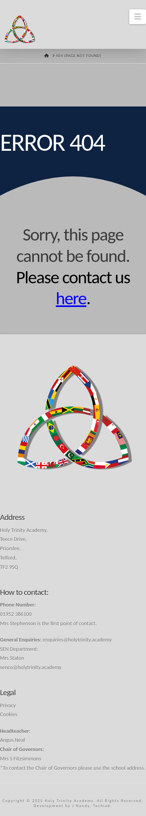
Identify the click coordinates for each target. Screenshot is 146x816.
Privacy (8, 705)
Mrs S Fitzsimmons (20, 758)
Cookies (8, 714)
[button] (137, 16)
